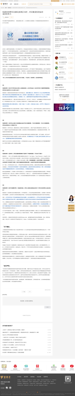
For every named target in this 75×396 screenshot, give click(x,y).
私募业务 (16, 4)
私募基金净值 (41, 385)
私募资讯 (44, 381)
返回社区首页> (48, 289)
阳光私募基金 (19, 383)
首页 (11, 4)
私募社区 (24, 4)
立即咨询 (64, 99)
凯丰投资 (61, 77)
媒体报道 (32, 376)
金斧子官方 (62, 72)
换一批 (71, 53)
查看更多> (71, 18)
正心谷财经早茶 (63, 62)
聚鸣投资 (52, 381)
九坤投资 (41, 381)
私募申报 (46, 376)
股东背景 (26, 376)
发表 (47, 307)
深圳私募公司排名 (20, 385)
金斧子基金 (31, 385)
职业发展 (39, 376)
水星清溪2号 (19, 381)
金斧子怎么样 (36, 385)
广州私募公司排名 (32, 383)
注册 (64, 0)
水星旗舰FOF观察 (63, 57)
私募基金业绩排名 (36, 381)
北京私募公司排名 (46, 383)
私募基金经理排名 (39, 383)
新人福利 (71, 210)
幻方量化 (48, 381)
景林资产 (61, 67)
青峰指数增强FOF (25, 381)
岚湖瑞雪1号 (59, 87)
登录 (61, 0)
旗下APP (72, 0)
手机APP (71, 205)
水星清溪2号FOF (60, 89)
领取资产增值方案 (55, 0)
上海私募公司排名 (53, 383)
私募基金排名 (26, 385)
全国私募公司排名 (26, 383)
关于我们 (68, 0)
